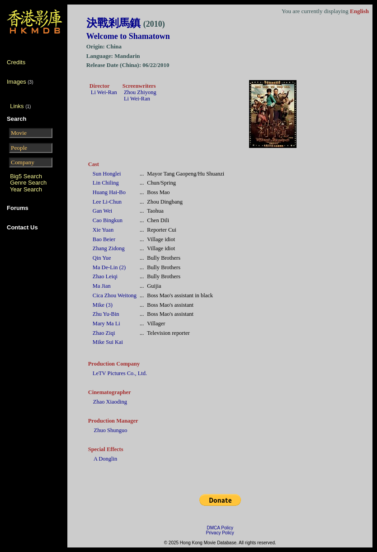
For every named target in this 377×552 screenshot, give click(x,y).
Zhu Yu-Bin (106, 314)
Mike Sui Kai (108, 342)
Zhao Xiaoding (110, 402)
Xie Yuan (103, 230)
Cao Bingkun (108, 220)
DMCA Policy (220, 527)
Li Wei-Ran (104, 92)
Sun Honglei (107, 174)
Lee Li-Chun (107, 202)
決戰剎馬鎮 (125, 23)
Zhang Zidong (109, 248)
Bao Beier (104, 239)
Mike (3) (103, 305)
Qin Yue (102, 258)
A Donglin (105, 459)
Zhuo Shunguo (110, 430)
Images (16, 81)
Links (17, 106)
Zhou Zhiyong (140, 92)
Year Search (26, 189)
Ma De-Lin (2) (109, 267)
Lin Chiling (106, 183)
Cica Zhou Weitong (115, 295)
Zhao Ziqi (104, 333)
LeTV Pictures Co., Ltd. (120, 373)
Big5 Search (26, 176)
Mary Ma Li (106, 323)
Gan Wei (102, 211)
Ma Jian (102, 286)
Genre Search (28, 182)
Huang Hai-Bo (109, 192)
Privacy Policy (220, 532)
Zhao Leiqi (105, 276)
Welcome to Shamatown (128, 36)
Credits (16, 62)
